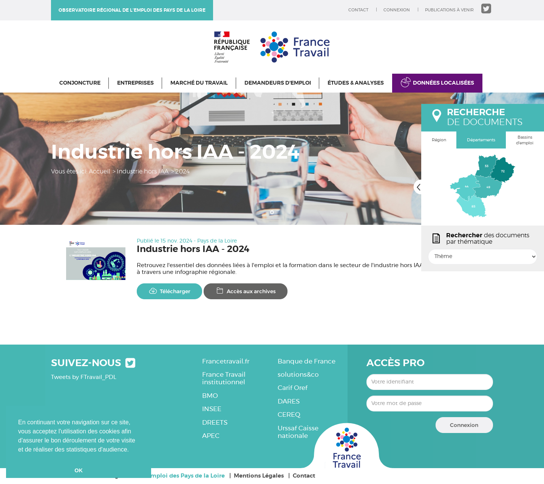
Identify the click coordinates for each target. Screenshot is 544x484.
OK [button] (78, 470)
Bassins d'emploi (524, 140)
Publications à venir (449, 10)
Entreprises (135, 83)
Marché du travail (199, 83)
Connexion (396, 10)
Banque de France (306, 361)
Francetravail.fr (225, 361)
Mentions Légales (259, 476)
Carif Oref (293, 388)
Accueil (99, 172)
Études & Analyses (356, 83)
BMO (210, 396)
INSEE (211, 409)
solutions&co (298, 374)
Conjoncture (79, 83)
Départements (481, 140)
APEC (210, 436)
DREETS (214, 422)
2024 (182, 172)
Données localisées (443, 83)
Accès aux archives (245, 291)
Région (439, 140)
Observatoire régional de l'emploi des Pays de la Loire (132, 10)
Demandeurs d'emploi (277, 83)
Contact (358, 10)
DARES (289, 401)
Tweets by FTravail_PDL (83, 377)
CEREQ (289, 414)
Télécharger (169, 291)
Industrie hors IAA (142, 172)
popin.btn (424, 263)
